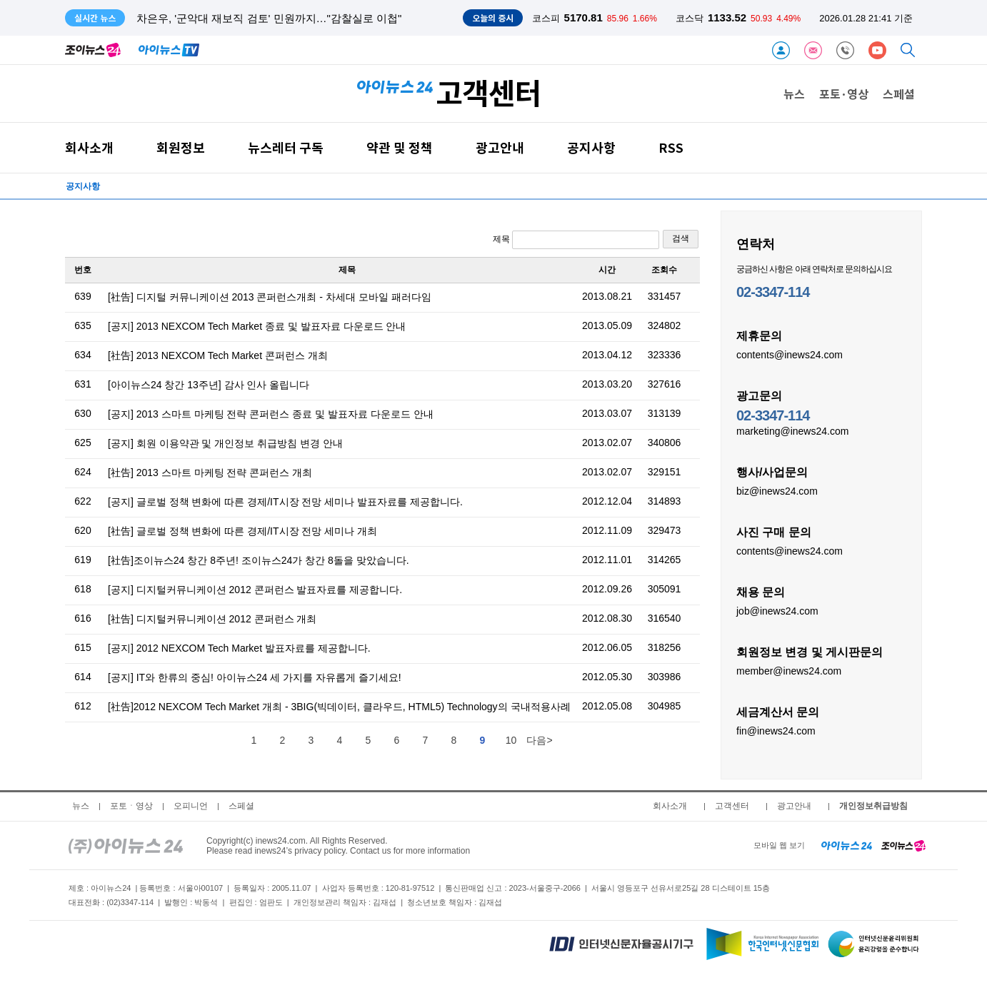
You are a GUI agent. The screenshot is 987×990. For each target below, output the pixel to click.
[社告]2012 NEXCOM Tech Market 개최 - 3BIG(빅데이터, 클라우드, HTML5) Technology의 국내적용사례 (339, 706)
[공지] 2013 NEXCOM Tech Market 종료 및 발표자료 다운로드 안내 (257, 326)
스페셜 (899, 93)
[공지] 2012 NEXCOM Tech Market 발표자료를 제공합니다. (239, 648)
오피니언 (191, 806)
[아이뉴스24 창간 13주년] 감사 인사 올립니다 (208, 384)
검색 (680, 238)
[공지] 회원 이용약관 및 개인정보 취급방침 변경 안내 (225, 443)
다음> (539, 740)
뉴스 (794, 93)
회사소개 (89, 147)
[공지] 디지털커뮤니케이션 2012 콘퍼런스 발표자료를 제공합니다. (255, 589)
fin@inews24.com (776, 730)
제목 (576, 240)
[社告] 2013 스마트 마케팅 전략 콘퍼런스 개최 (210, 472)
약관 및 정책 (399, 147)
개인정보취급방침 (873, 806)
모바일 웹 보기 (779, 845)
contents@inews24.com (789, 354)
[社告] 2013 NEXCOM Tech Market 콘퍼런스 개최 (218, 355)
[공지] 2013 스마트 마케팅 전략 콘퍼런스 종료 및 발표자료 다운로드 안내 (271, 414)
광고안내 (500, 147)
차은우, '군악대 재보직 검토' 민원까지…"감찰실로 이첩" (268, 18)
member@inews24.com (788, 670)
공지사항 (591, 147)
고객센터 (732, 806)
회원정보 (180, 147)
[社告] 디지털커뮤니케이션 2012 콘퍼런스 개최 (212, 619)
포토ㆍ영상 (131, 806)
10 (511, 740)
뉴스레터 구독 (286, 147)
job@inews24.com (777, 610)
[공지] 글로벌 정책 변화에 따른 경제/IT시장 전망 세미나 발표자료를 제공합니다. (285, 501)
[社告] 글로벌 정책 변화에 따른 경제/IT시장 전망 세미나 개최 (242, 531)
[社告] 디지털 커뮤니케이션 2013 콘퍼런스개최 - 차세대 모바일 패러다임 (269, 297)
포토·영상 (843, 93)
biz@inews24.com (777, 490)
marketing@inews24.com (792, 430)
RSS (670, 147)
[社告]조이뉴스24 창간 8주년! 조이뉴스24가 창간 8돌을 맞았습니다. (258, 560)
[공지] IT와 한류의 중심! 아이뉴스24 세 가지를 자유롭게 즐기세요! (254, 677)
